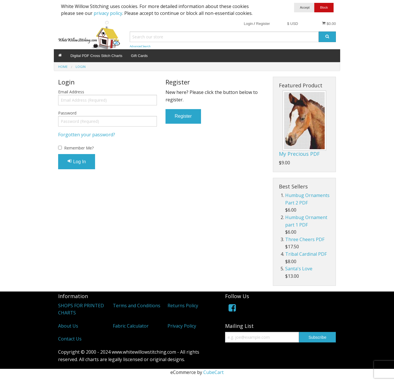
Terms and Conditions (136, 305)
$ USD (292, 23)
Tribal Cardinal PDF (306, 254)
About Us (68, 326)
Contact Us (70, 339)
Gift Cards (139, 56)
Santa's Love (298, 268)
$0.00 (329, 23)
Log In (76, 161)
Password (67, 113)
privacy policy (108, 13)
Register (263, 23)
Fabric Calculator (131, 326)
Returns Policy (183, 305)
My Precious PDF (299, 153)
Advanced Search (140, 46)
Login (248, 23)
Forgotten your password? (86, 134)
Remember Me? (79, 148)
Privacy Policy (182, 326)
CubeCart (213, 372)
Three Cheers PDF (304, 239)
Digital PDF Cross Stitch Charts (96, 56)
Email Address (71, 91)
